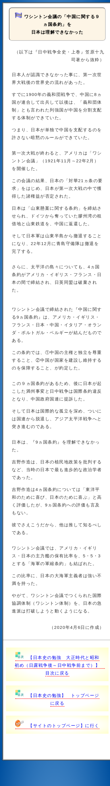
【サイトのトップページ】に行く (57, 725)
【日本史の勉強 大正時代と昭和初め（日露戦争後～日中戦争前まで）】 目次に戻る (60, 665)
